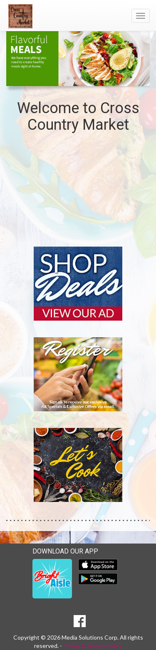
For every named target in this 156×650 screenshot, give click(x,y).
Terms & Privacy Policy (92, 645)
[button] (68, 78)
